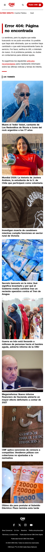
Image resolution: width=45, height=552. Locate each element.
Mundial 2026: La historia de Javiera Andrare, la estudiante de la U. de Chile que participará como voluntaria (22, 180)
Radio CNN (35, 5)
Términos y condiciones (10, 535)
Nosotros (24, 530)
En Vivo (16, 530)
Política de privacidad (36, 530)
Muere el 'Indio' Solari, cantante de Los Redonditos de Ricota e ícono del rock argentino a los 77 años (22, 127)
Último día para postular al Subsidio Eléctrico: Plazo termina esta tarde (21, 507)
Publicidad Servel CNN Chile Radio (22, 539)
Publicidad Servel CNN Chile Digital (31, 535)
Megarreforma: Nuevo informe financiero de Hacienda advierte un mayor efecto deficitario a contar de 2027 (21, 398)
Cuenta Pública (20, 13)
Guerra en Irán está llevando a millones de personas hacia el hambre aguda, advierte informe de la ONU (22, 344)
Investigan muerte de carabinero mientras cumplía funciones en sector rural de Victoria (22, 233)
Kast (32, 13)
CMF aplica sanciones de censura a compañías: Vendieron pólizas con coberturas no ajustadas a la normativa (21, 454)
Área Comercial (7, 530)
